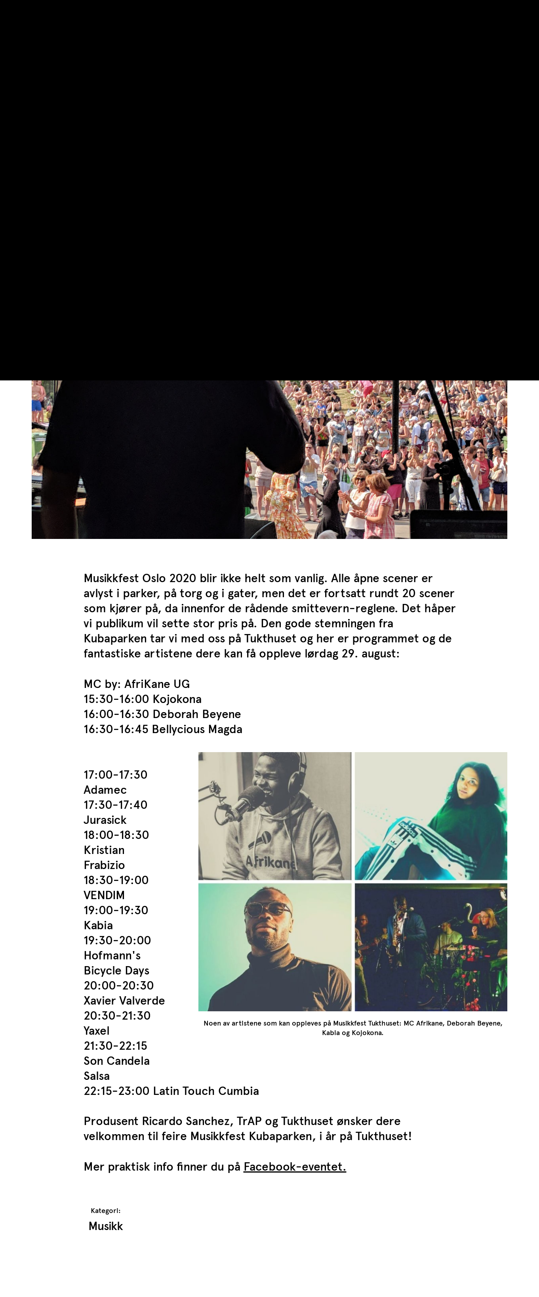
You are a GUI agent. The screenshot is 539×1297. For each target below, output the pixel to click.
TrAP (44, 11)
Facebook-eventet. (295, 1166)
